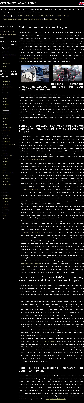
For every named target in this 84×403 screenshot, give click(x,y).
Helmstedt (5, 207)
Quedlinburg (6, 175)
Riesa (4, 164)
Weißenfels (6, 161)
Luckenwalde (6, 98)
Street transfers (62, 16)
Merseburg (5, 133)
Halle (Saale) (6, 113)
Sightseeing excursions (12, 19)
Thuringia (5, 58)
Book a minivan (38, 16)
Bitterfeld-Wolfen (8, 87)
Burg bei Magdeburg (8, 127)
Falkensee (5, 158)
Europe (35, 267)
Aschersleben (6, 138)
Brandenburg (6, 52)
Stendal (5, 167)
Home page (7, 16)
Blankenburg (6, 204)
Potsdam (5, 124)
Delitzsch (5, 93)
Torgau (4, 101)
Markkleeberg (6, 135)
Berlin (4, 60)
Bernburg (5, 95)
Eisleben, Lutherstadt (9, 144)
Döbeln (4, 187)
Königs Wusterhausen (8, 173)
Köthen (4, 90)
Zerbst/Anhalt (6, 84)
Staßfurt (5, 116)
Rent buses (50, 16)
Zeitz (4, 190)
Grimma (4, 147)
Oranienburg (6, 210)
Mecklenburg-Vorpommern (9, 55)
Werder (4, 107)
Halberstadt (6, 195)
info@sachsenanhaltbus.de (7, 31)
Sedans (27, 16)
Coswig (4, 218)
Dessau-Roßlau (6, 81)
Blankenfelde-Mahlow (8, 155)
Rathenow (5, 153)
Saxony (4, 66)
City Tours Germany (47, 341)
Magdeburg (5, 118)
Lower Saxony (6, 63)
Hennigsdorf (6, 181)
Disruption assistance (53, 19)
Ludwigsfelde (6, 130)
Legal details (18, 16)
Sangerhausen (6, 178)
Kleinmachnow (6, 141)
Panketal (5, 213)
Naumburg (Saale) (7, 184)
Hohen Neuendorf (7, 198)
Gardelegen (6, 193)
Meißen (4, 215)
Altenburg (5, 201)
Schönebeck (6, 104)
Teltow (4, 150)
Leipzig (5, 121)
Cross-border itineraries (33, 19)
